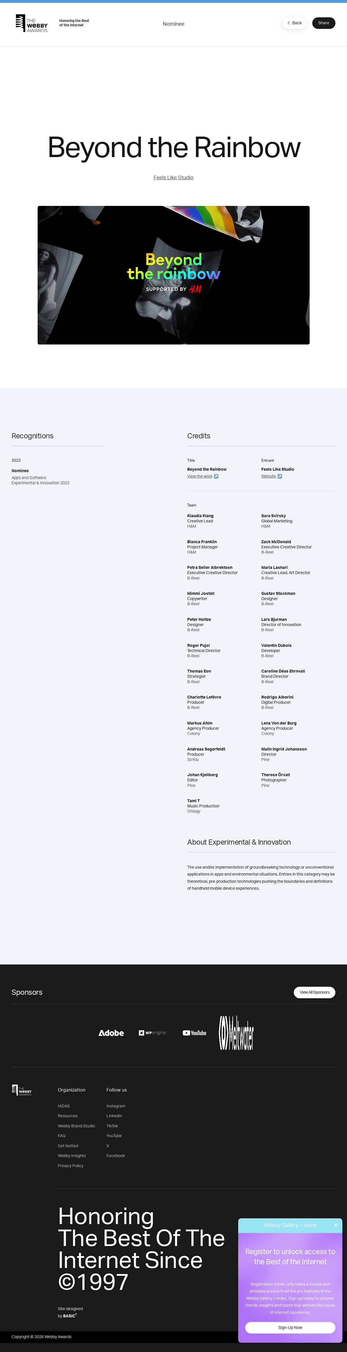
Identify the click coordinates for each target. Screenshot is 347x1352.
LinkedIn (114, 1116)
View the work (199, 476)
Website (268, 476)
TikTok (112, 1126)
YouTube (114, 1136)
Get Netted (68, 1146)
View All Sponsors (315, 992)
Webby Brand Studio (76, 1126)
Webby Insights (72, 1156)
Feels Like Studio (174, 177)
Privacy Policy (70, 1166)
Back (294, 23)
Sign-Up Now (290, 1328)
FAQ (62, 1136)
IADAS (64, 1106)
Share (323, 23)
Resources (68, 1116)
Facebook (116, 1156)
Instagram (116, 1106)
